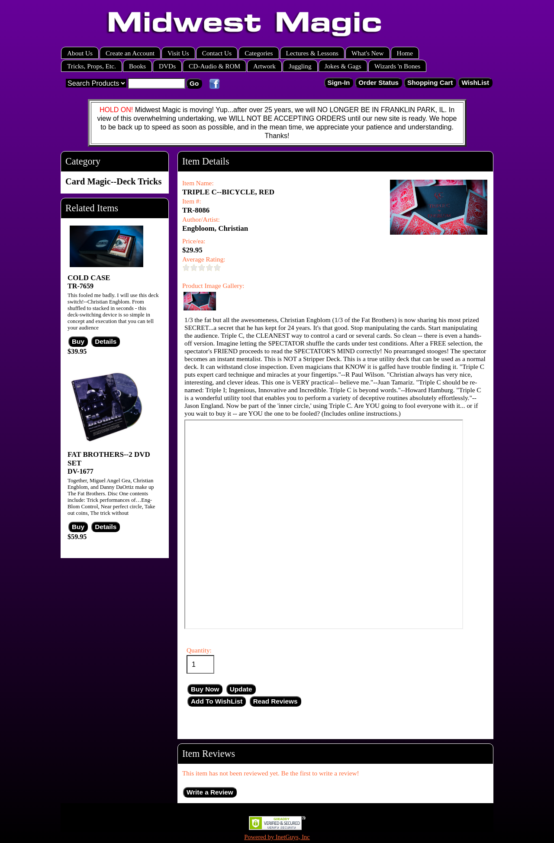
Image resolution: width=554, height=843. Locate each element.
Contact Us (217, 53)
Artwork (264, 66)
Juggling (300, 66)
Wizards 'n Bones (397, 66)
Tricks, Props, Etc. (91, 66)
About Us (80, 53)
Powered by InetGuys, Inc (277, 836)
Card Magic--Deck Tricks (113, 181)
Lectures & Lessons (312, 53)
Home (405, 53)
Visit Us (178, 53)
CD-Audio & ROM (214, 66)
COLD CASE (89, 278)
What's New (367, 53)
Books (137, 66)
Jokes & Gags (343, 66)
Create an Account (130, 53)
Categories (259, 53)
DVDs (167, 66)
